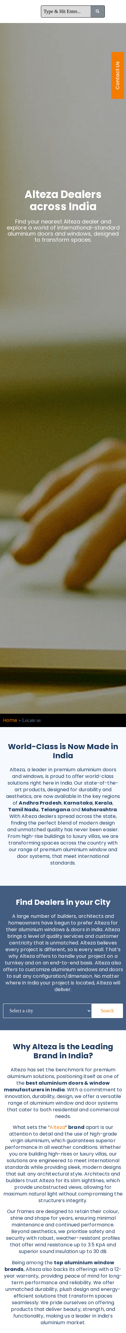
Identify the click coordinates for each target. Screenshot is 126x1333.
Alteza (57, 1127)
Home (10, 720)
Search (107, 1010)
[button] (118, 11)
